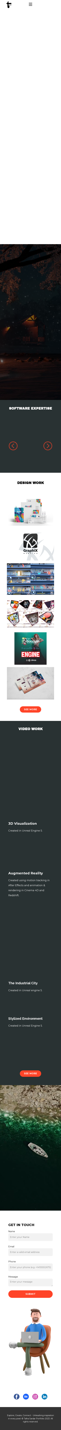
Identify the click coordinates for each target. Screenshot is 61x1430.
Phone (12, 1261)
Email (11, 1246)
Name (11, 1231)
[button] (13, 446)
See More (30, 709)
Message (13, 1276)
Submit (31, 1294)
